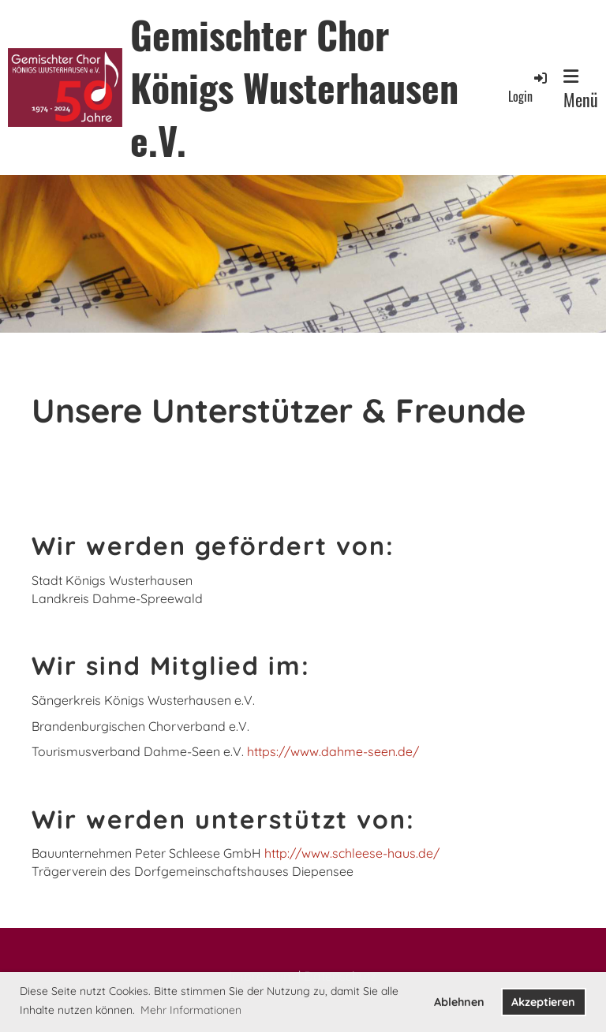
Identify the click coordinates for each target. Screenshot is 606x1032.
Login (528, 87)
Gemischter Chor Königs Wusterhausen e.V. (294, 87)
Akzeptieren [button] (543, 1002)
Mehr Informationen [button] (190, 1010)
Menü (580, 90)
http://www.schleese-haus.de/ (352, 853)
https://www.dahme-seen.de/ (333, 751)
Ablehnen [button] (459, 1002)
